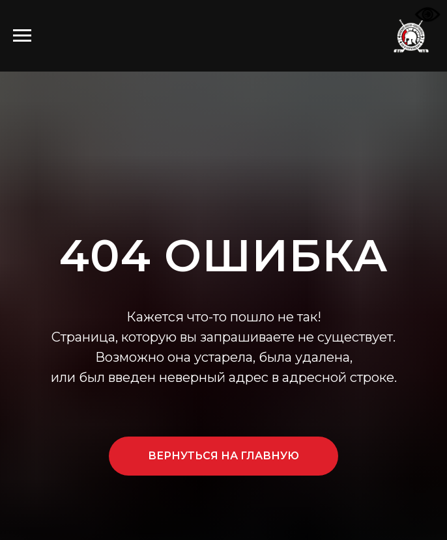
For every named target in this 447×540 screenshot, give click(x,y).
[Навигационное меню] (22, 35)
